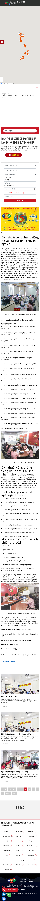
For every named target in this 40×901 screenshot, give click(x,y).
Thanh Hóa (7, 850)
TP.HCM (32, 860)
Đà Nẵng (20, 855)
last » (14, 793)
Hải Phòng (32, 831)
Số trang (6, 180)
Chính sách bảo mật (21, 895)
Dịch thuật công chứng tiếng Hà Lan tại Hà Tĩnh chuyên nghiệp (19, 96)
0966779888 (16, 887)
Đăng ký (20, 893)
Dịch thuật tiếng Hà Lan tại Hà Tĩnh (18, 655)
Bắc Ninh (20, 836)
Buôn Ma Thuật (7, 860)
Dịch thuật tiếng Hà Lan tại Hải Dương (14, 772)
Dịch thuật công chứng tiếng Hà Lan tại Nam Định (18, 734)
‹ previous (12, 789)
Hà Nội (7, 831)
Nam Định (7, 841)
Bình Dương (32, 865)
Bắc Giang (20, 846)
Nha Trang (20, 860)
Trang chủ (4, 94)
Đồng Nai (8, 869)
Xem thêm (5, 706)
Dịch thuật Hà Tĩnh (12, 655)
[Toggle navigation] (37, 87)
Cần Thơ (20, 865)
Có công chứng (8, 177)
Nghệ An (20, 850)
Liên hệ (14, 893)
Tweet (5, 667)
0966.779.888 (7, 887)
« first (4, 789)
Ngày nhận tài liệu (9, 186)
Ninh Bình (20, 841)
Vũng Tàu (7, 865)
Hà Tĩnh (32, 850)
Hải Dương (32, 836)
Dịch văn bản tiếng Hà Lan (10, 696)
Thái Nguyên (32, 841)
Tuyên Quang (32, 846)
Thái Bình (7, 846)
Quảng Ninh (7, 836)
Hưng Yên (20, 831)
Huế (7, 855)
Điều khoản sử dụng (31, 893)
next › (8, 793)
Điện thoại (14, 193)
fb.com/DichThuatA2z (26, 879)
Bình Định (32, 855)
